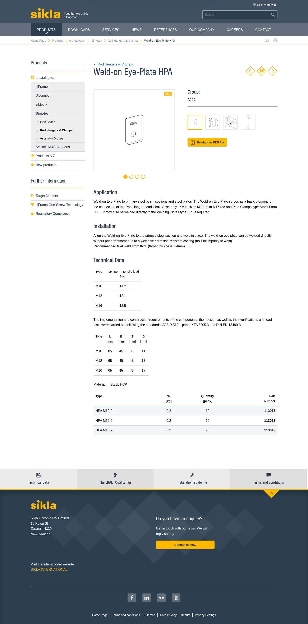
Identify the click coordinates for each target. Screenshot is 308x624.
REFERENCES (165, 30)
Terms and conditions (126, 615)
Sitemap (149, 615)
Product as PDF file (207, 142)
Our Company (201, 31)
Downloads (79, 30)
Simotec (98, 40)
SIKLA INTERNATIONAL (49, 569)
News (137, 30)
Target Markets (44, 196)
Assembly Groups (49, 138)
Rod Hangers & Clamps (125, 40)
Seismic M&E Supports (53, 147)
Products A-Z (43, 156)
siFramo (42, 86)
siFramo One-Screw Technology (57, 205)
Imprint (185, 615)
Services (110, 31)
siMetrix (41, 104)
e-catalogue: (79, 40)
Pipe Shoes (45, 122)
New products (43, 165)
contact (263, 30)
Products (46, 31)
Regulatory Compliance (50, 213)
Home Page (41, 40)
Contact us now (185, 544)
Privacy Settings (205, 615)
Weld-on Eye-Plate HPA (159, 40)
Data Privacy (168, 615)
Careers (235, 30)
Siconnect (43, 95)
